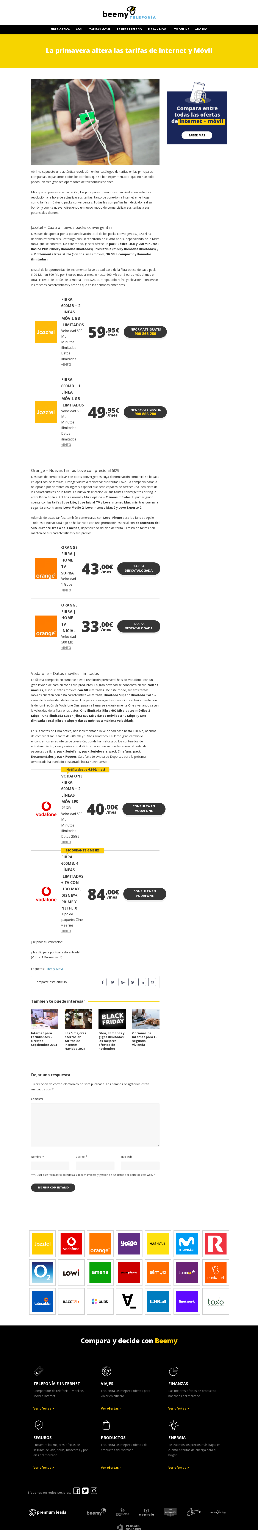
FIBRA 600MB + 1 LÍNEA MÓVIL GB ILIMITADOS (72, 392)
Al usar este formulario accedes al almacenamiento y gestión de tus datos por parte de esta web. (94, 1175)
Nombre (36, 1157)
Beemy (166, 1340)
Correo (80, 1157)
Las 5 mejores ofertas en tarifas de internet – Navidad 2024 (75, 1041)
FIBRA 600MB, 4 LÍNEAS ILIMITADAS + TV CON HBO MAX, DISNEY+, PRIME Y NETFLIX (72, 882)
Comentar (37, 1099)
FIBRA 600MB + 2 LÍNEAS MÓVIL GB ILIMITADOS (72, 312)
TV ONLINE (181, 29)
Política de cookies (192, 1525)
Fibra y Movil (54, 969)
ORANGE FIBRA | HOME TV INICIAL (69, 617)
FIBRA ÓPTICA (60, 29)
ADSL (79, 29)
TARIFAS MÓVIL (100, 29)
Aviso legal (122, 1525)
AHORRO (201, 29)
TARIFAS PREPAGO (129, 29)
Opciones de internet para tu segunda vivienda (144, 1039)
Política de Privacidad (154, 1525)
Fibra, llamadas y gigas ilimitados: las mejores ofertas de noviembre (112, 1041)
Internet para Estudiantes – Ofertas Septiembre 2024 (44, 1039)
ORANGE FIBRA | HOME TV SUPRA (69, 560)
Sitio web (126, 1157)
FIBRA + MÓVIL (158, 29)
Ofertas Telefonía (93, 1525)
